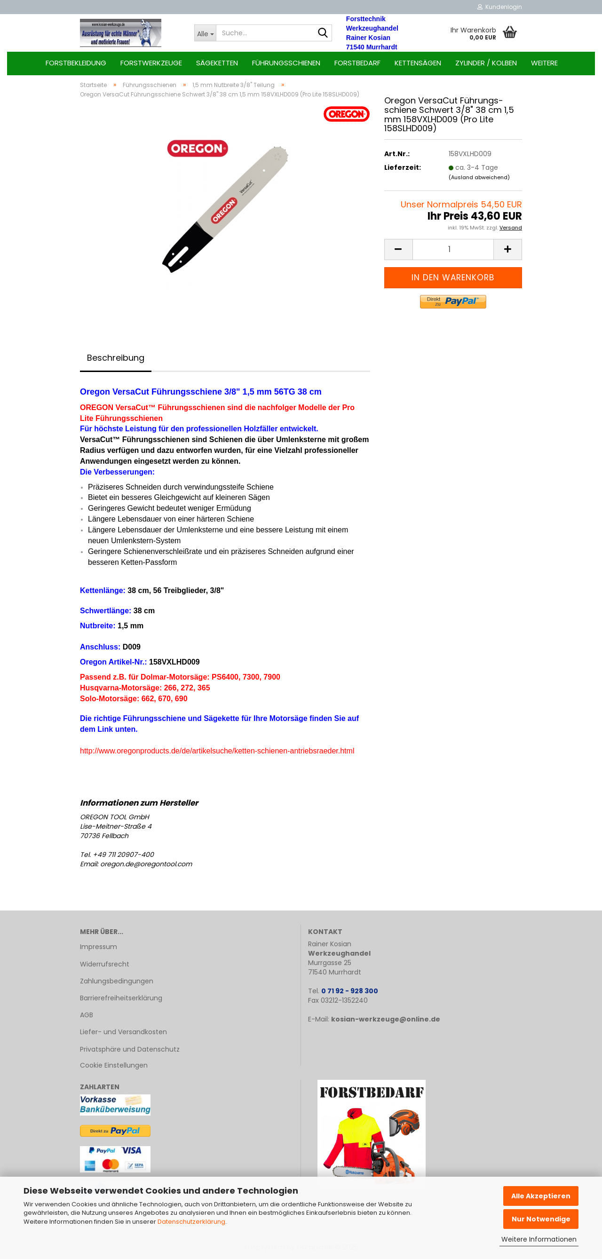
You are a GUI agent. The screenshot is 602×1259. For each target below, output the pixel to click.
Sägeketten (217, 63)
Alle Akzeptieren (540, 1196)
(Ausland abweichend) (479, 177)
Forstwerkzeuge (151, 63)
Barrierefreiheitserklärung (121, 998)
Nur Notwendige (541, 1219)
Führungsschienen (286, 63)
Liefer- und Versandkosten (123, 1032)
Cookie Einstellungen (114, 1065)
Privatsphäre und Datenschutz (130, 1049)
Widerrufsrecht (104, 964)
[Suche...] (205, 32)
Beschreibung (115, 358)
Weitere (544, 63)
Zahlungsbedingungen (116, 981)
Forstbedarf (357, 63)
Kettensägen (418, 63)
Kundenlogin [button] (499, 7)
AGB (86, 1015)
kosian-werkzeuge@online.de (385, 1019)
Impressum (98, 946)
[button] (398, 249)
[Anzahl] (453, 249)
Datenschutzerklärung (191, 1221)
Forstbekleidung (76, 63)
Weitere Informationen (539, 1239)
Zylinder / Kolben (486, 63)
